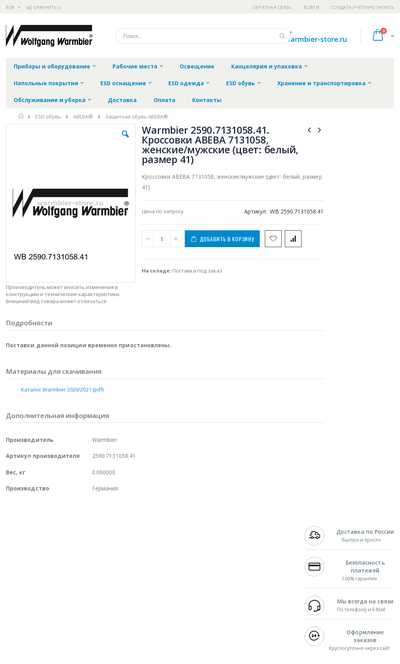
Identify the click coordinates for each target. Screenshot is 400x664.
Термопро (92, 558)
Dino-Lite (67, 595)
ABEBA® (83, 116)
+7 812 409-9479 (324, 558)
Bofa (11, 558)
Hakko (13, 550)
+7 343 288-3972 (324, 573)
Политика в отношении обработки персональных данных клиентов (182, 584)
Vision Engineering (28, 595)
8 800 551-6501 (326, 580)
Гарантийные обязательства (175, 550)
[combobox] (203, 36)
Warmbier (43, 611)
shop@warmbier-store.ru (304, 39)
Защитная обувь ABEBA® (136, 116)
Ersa (34, 550)
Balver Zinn (19, 580)
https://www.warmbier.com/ (142, 658)
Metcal (65, 558)
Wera (66, 626)
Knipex (44, 626)
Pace (67, 550)
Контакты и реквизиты (253, 554)
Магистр (16, 565)
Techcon (72, 611)
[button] (114, 140)
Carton (93, 595)
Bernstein (17, 626)
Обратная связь (272, 7)
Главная (21, 116)
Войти (311, 7)
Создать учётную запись (362, 7)
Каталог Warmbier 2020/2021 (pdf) (62, 370)
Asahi (90, 580)
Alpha (47, 580)
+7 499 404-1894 (324, 550)
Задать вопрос (158, 603)
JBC (50, 550)
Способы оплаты (260, 588)
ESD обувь (48, 116)
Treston (15, 611)
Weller (88, 550)
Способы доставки (262, 573)
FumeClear (37, 558)
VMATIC (98, 611)
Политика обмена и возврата (176, 565)
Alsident (112, 550)
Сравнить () (43, 7)
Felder (68, 580)
